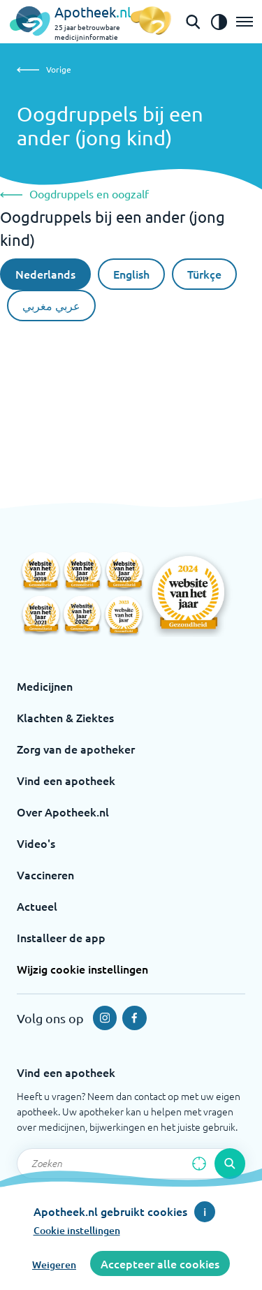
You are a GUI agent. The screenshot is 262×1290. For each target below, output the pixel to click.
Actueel (37, 906)
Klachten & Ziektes (65, 717)
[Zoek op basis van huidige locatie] (199, 1163)
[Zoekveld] (131, 1163)
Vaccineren (45, 874)
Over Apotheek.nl (63, 811)
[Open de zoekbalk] (193, 21)
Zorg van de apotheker (76, 748)
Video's (36, 843)
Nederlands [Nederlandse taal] (45, 273)
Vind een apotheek (66, 780)
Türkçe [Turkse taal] (204, 273)
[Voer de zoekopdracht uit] (229, 1163)
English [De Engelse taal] (131, 273)
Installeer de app (61, 937)
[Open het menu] (244, 21)
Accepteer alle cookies (160, 1263)
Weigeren (54, 1264)
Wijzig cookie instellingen (82, 968)
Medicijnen (45, 686)
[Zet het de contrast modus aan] (219, 21)
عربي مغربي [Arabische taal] (51, 305)
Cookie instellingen (77, 1230)
